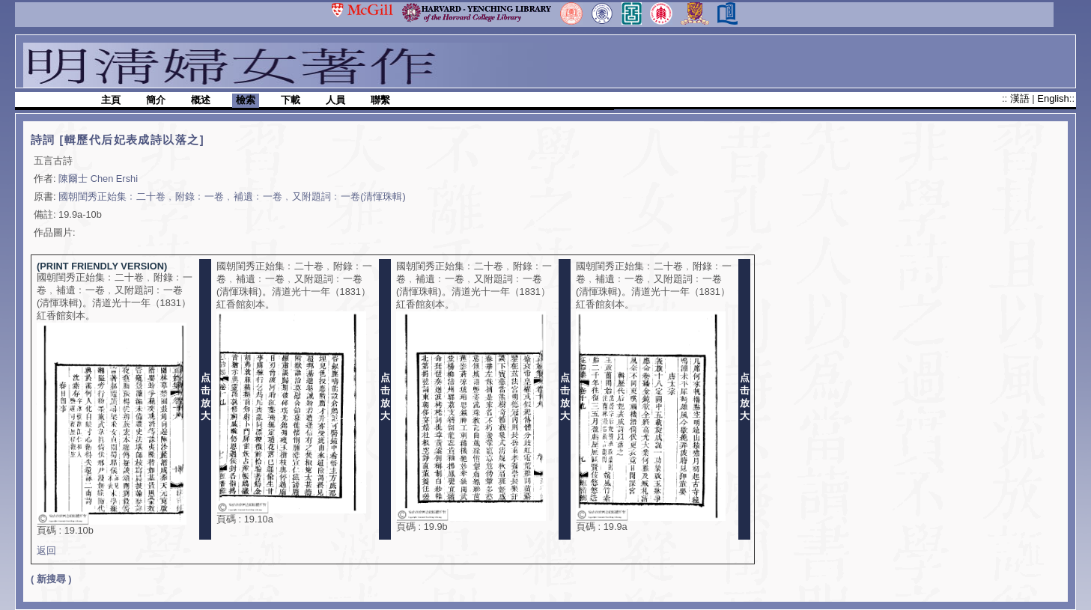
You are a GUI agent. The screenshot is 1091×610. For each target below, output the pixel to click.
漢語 (1021, 98)
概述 (200, 100)
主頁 (111, 100)
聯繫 (380, 100)
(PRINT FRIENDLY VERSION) (102, 266)
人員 (335, 100)
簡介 (155, 100)
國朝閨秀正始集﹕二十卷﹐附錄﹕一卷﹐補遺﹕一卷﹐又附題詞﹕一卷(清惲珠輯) (232, 196)
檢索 (245, 100)
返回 (46, 550)
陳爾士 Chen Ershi (98, 178)
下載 (290, 100)
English (1053, 98)
